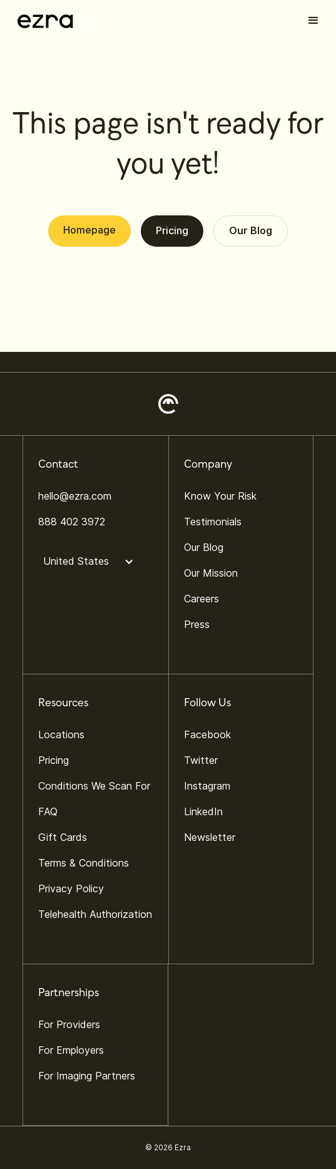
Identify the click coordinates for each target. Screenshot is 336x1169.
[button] (313, 20)
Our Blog (250, 230)
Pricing (172, 230)
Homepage (89, 230)
